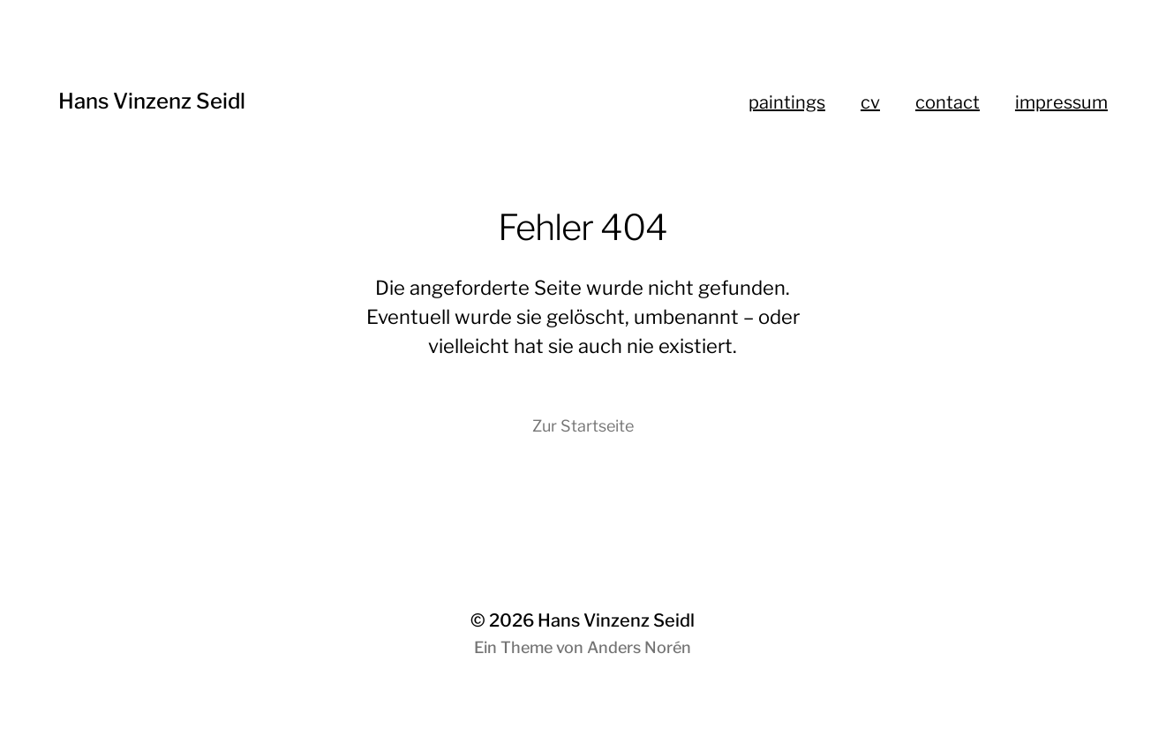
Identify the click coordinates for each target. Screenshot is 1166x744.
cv (870, 102)
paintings (786, 102)
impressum (1061, 102)
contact (947, 102)
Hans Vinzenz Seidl (151, 101)
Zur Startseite (583, 426)
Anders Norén (639, 647)
